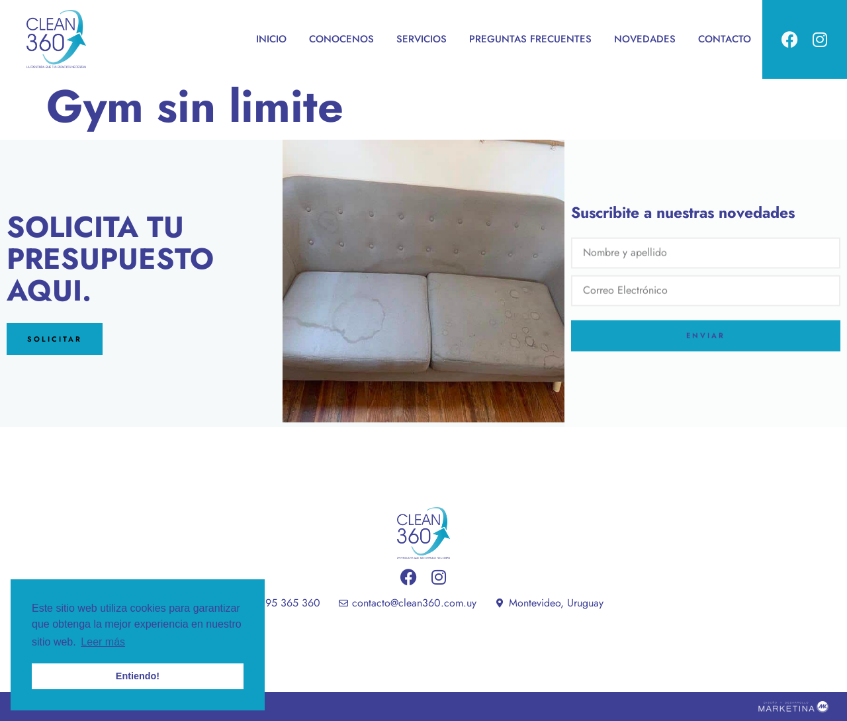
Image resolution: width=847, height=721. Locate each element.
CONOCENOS (341, 39)
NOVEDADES (645, 39)
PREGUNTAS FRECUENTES (530, 39)
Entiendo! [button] (137, 676)
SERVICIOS (421, 39)
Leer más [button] (103, 642)
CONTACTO (724, 39)
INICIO (271, 39)
